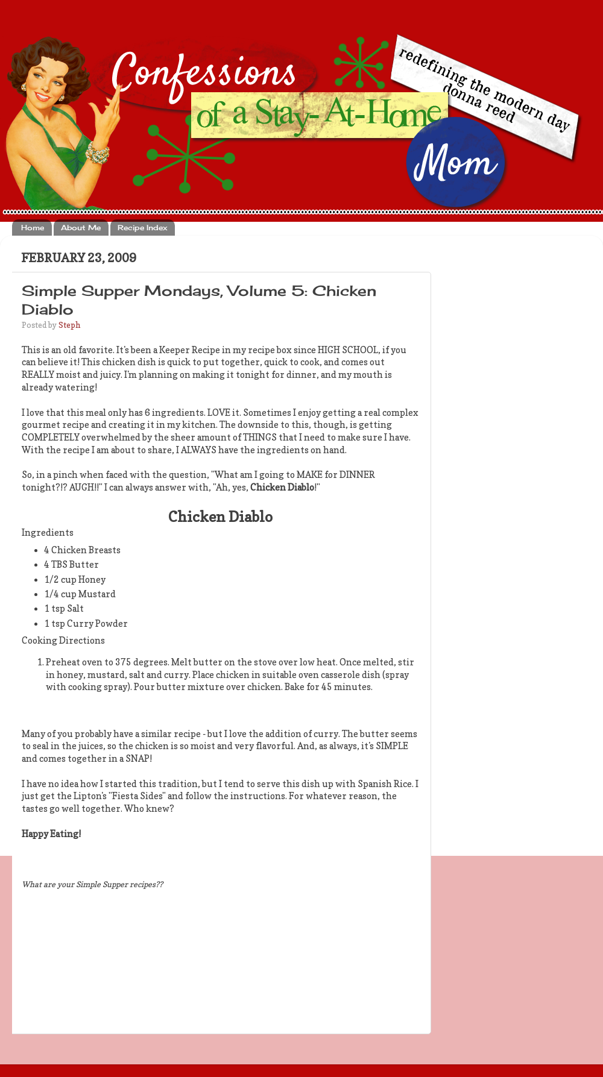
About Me (81, 227)
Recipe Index (142, 227)
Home (32, 227)
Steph (69, 325)
